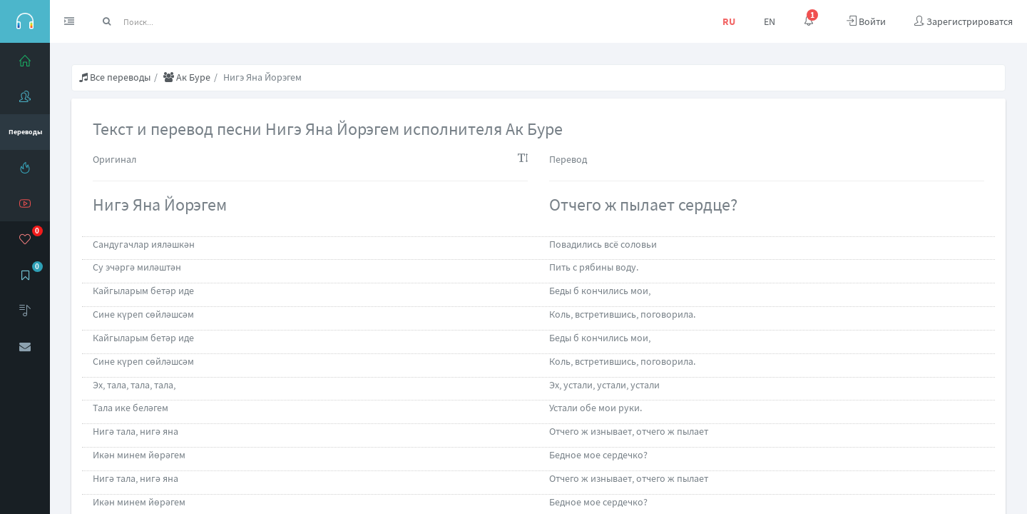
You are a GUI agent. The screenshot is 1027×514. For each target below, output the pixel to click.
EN (769, 21)
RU (728, 21)
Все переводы (114, 77)
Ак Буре (186, 77)
